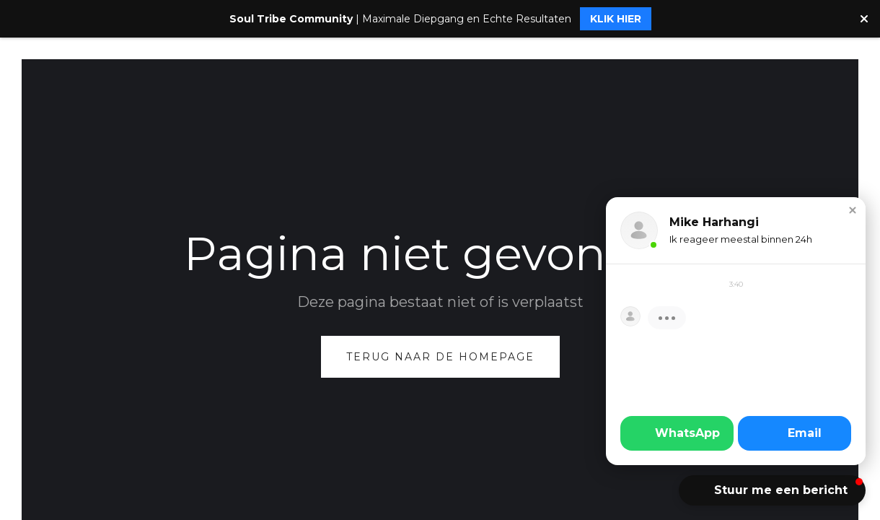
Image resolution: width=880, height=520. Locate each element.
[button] (852, 210)
